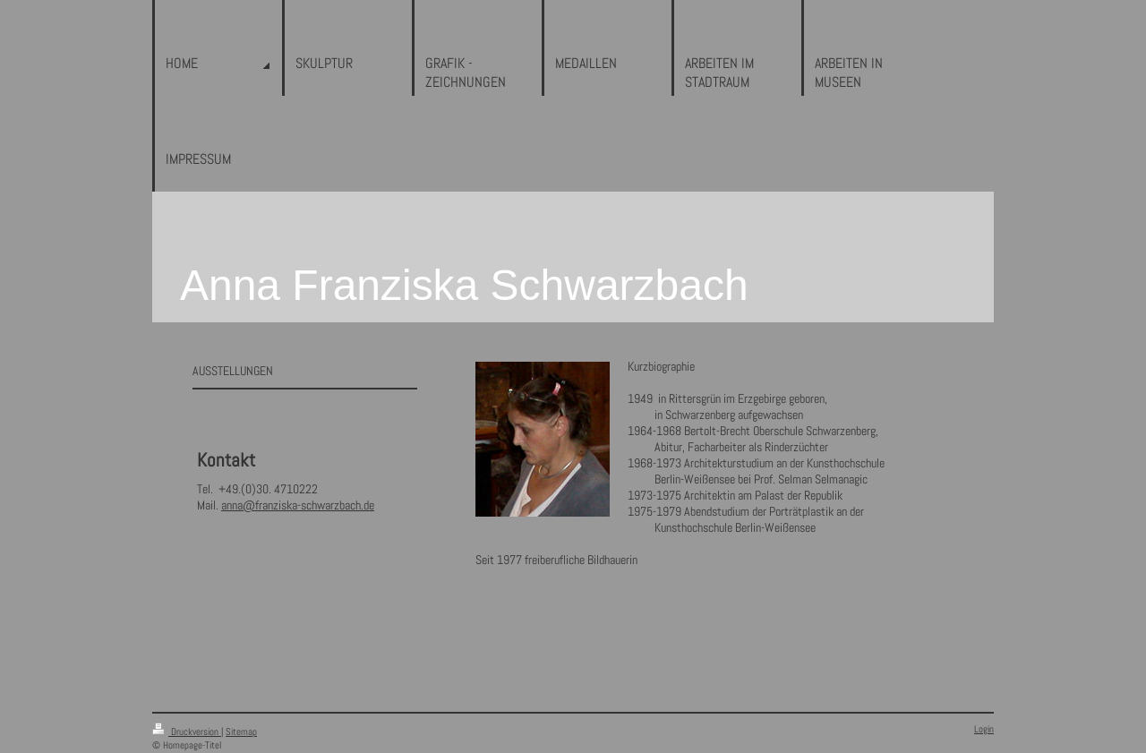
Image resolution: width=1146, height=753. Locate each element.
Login (984, 729)
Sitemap (241, 731)
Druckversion (186, 731)
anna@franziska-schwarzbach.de (297, 505)
